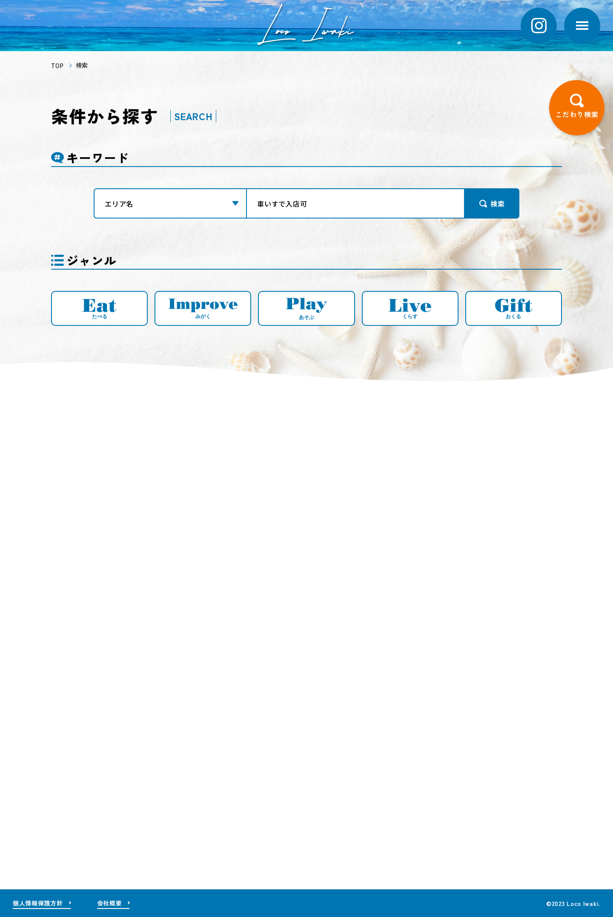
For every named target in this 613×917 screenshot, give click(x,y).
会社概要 (109, 903)
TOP (57, 67)
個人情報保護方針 (38, 903)
